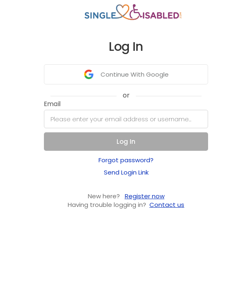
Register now (145, 196)
